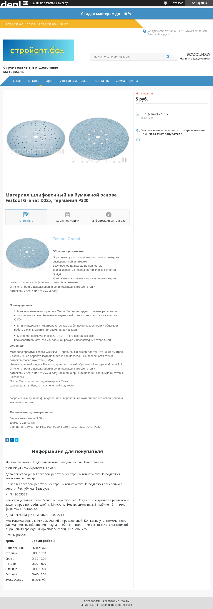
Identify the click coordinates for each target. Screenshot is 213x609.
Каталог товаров (40, 80)
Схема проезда (127, 80)
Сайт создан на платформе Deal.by (106, 601)
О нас (17, 80)
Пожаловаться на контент (115, 605)
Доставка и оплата (74, 80)
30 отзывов (176, 3)
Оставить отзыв (198, 54)
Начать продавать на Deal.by (49, 3)
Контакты (102, 80)
